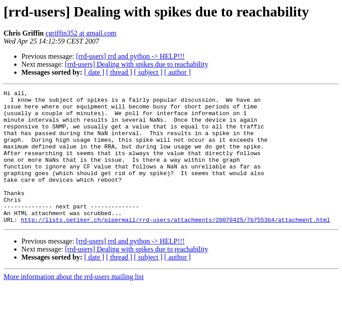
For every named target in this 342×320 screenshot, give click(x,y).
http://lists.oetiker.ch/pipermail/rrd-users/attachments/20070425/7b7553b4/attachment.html (175, 246)
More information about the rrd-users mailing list (74, 303)
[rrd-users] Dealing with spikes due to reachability (136, 64)
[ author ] (177, 72)
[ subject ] (148, 72)
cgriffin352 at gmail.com (80, 33)
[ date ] (94, 72)
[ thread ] (119, 72)
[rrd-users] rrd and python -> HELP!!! (130, 56)
